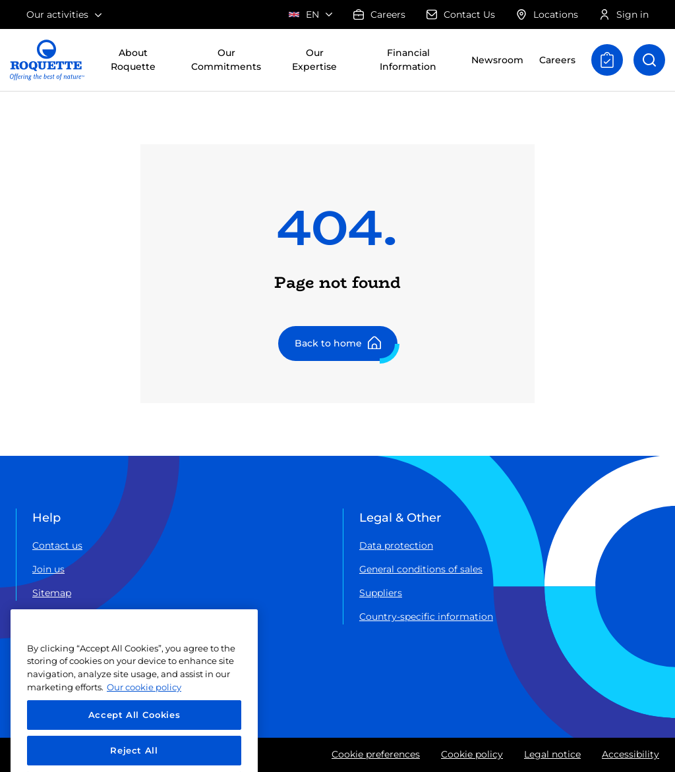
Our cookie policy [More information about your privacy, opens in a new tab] (144, 726)
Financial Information (408, 59)
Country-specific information (426, 616)
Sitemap (51, 593)
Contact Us (460, 14)
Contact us (57, 545)
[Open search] (649, 60)
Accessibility (630, 754)
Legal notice (552, 754)
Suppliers (380, 593)
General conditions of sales (421, 569)
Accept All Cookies (134, 753)
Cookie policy (472, 754)
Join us (48, 569)
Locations (547, 14)
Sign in (624, 14)
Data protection (396, 545)
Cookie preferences (376, 754)
